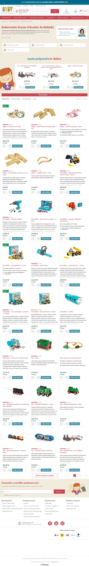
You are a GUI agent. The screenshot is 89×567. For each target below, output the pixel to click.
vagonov (32, 32)
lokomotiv (26, 32)
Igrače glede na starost (37, 17)
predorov (37, 32)
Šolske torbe (6, 17)
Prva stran (4, 21)
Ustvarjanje (51, 17)
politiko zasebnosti (15, 495)
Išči (55, 11)
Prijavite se (59, 491)
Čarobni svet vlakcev (65, 32)
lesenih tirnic (19, 32)
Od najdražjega (26, 99)
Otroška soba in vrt (77, 17)
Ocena (35, 99)
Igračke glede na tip (20, 17)
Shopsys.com (55, 561)
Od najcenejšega (15, 99)
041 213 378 (24, 11)
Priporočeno (5, 99)
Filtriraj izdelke (44, 95)
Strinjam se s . (12, 495)
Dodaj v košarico (30, 87)
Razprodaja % (86, 17)
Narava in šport (63, 17)
